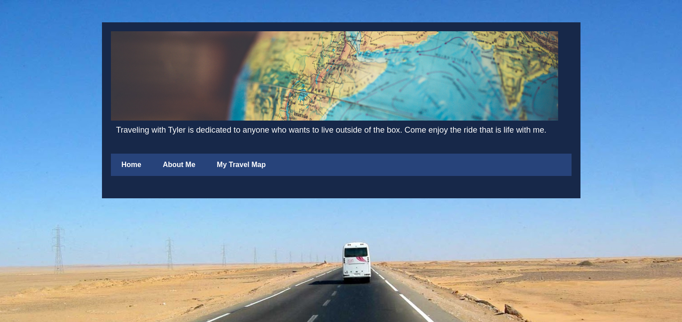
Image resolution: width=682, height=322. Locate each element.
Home (131, 164)
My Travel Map (241, 164)
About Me (179, 164)
